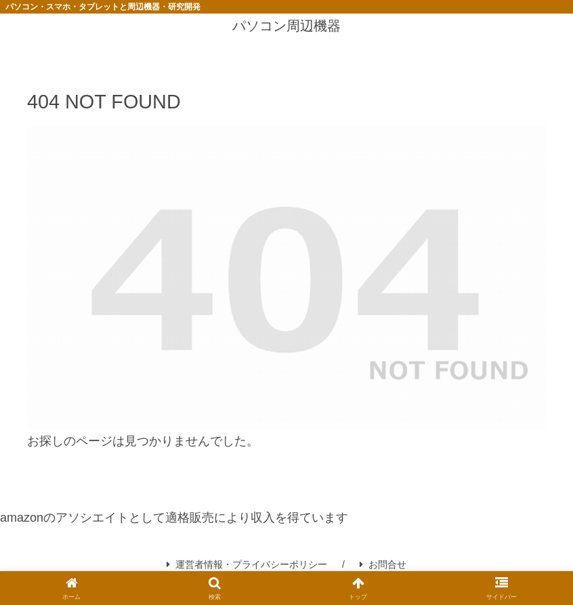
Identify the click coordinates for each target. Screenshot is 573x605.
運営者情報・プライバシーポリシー (247, 564)
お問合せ (383, 564)
